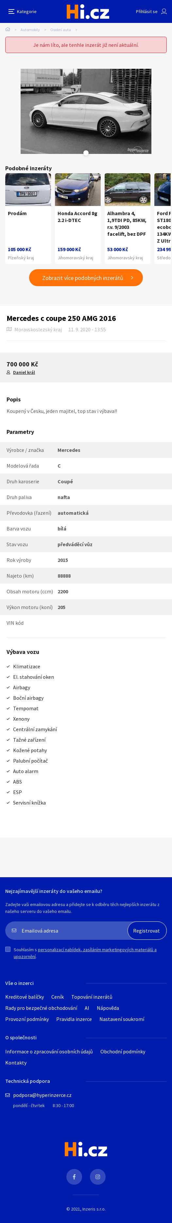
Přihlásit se (147, 11)
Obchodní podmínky (122, 1051)
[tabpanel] (86, 111)
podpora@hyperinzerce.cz (42, 1095)
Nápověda (108, 1008)
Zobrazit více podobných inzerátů (82, 278)
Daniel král (24, 372)
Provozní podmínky (27, 1019)
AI (87, 1008)
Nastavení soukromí (121, 1019)
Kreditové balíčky (24, 996)
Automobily (30, 29)
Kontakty (15, 1062)
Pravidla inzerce (74, 1019)
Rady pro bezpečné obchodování (41, 1008)
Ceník (57, 996)
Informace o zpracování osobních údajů (49, 1051)
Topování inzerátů (91, 996)
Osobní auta (60, 29)
